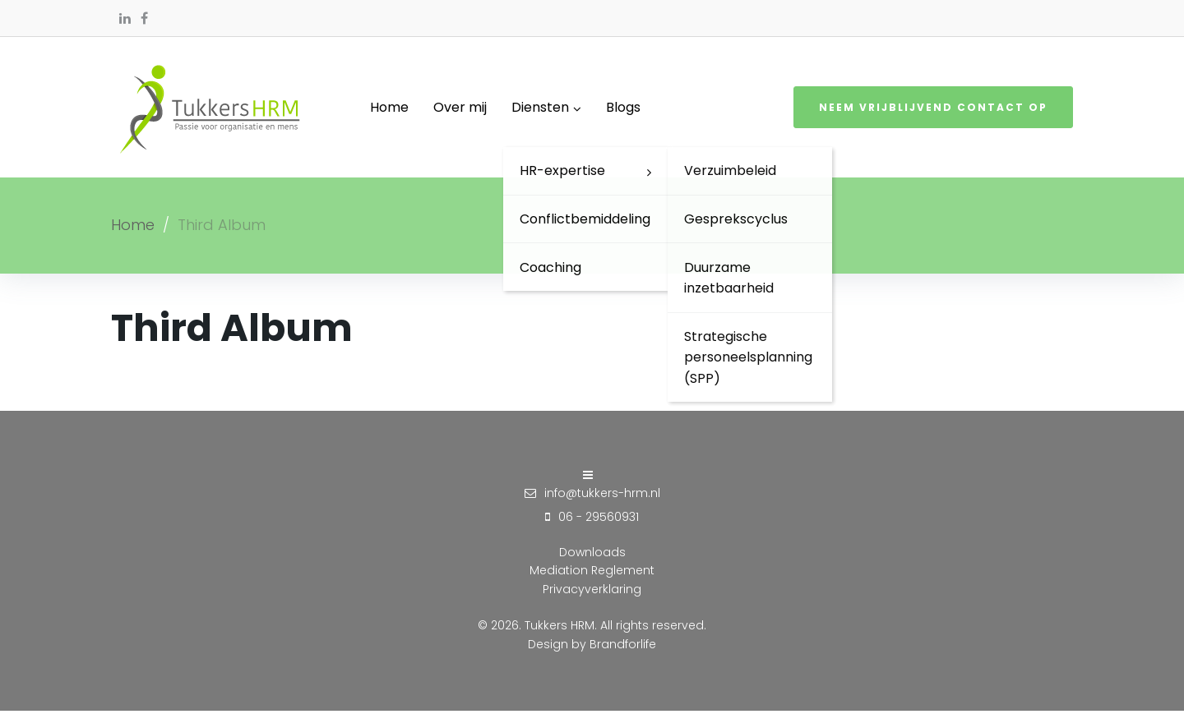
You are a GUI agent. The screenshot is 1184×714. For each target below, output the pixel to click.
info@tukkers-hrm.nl (602, 495)
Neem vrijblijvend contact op (933, 109)
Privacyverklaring (592, 591)
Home (133, 227)
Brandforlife (623, 646)
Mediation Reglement (592, 573)
